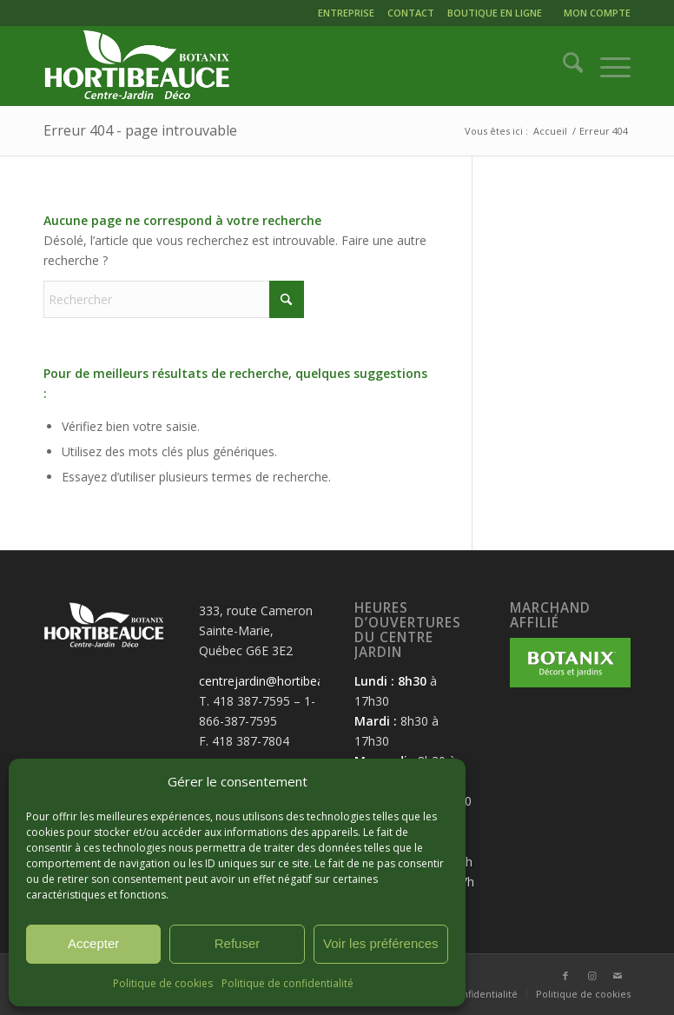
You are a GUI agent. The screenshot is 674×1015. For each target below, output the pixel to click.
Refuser (238, 943)
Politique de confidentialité (287, 983)
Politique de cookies (163, 983)
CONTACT (410, 12)
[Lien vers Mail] (618, 976)
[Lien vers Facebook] (565, 976)
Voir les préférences (381, 943)
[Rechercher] (564, 66)
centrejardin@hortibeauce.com (285, 681)
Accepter (93, 943)
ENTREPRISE (346, 12)
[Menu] (607, 66)
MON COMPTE (597, 12)
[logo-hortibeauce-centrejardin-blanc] (136, 66)
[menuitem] (348, 15)
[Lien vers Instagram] (591, 976)
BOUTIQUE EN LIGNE (494, 12)
